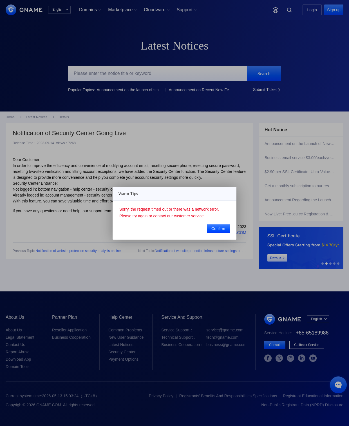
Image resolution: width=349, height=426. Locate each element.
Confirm (218, 228)
